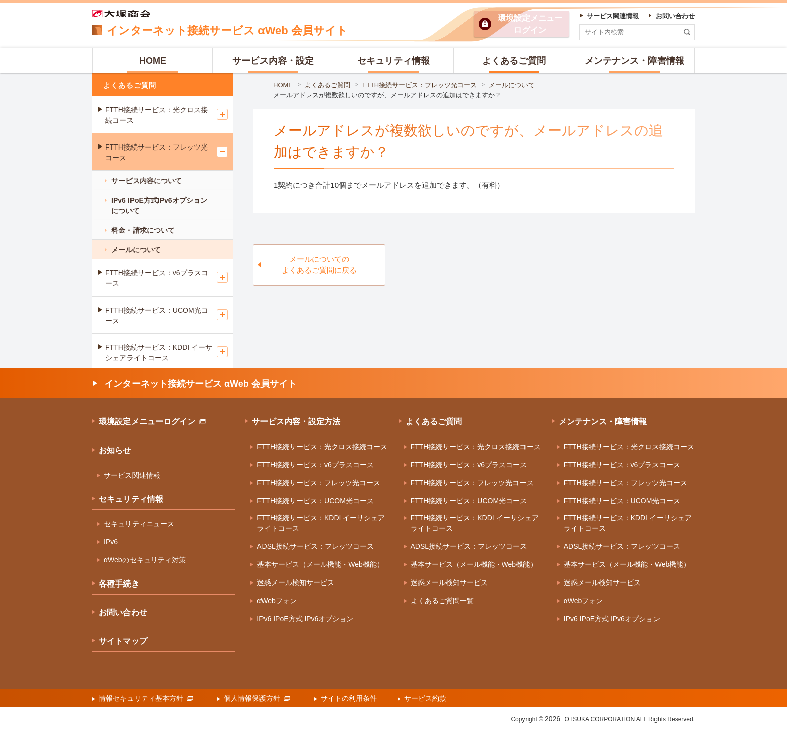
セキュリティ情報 (131, 499)
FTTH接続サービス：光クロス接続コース (156, 115)
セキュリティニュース (139, 524)
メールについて (512, 85)
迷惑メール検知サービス (295, 582)
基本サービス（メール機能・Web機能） (320, 564)
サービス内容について (146, 181)
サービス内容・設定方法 (296, 421)
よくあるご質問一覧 (442, 601)
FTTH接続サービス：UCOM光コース (156, 315)
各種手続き (119, 583)
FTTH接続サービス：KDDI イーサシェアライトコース (158, 352)
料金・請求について (143, 230)
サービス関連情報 (132, 475)
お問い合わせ (123, 612)
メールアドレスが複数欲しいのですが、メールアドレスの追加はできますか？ (387, 95)
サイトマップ (123, 641)
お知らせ (115, 450)
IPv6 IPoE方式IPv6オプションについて (159, 205)
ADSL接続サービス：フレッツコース (315, 546)
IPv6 (111, 542)
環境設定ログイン (530, 24)
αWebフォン (277, 601)
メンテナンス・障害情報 (603, 421)
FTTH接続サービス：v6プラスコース (156, 278)
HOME (283, 85)
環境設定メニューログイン (152, 421)
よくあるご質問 (327, 85)
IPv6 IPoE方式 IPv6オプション (305, 619)
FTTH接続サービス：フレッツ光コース (419, 85)
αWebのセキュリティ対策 (145, 560)
